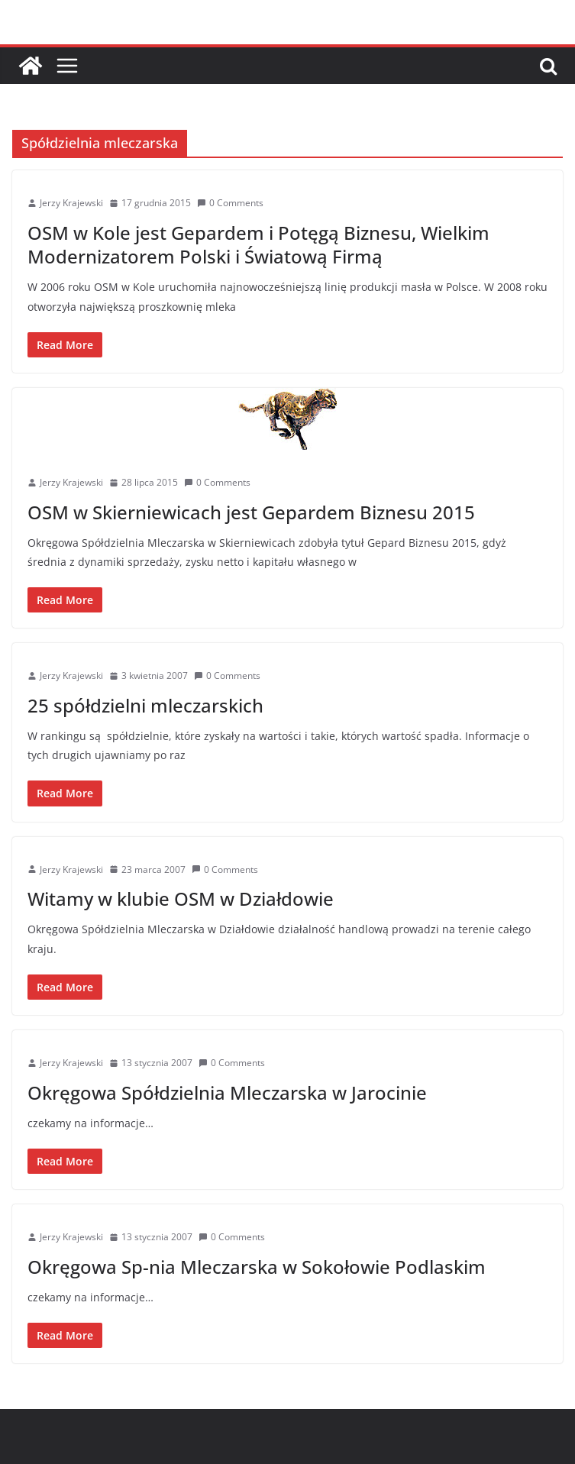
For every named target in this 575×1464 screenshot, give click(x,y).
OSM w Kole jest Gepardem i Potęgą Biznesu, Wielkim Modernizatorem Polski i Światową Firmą (258, 244)
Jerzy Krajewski (71, 202)
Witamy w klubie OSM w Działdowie (180, 898)
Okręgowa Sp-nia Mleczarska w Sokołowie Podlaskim (256, 1266)
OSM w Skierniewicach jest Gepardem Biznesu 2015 (251, 512)
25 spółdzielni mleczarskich (145, 705)
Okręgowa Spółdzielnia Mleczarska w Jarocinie (227, 1092)
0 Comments (230, 202)
